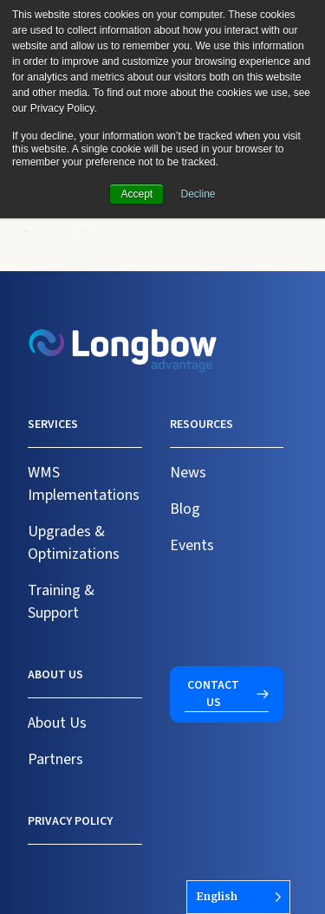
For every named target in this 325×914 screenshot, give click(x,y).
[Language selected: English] (238, 897)
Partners (55, 759)
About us (55, 675)
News (188, 472)
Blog (185, 509)
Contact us (213, 694)
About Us (57, 723)
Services (53, 424)
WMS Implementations (84, 484)
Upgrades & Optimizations (74, 543)
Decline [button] (198, 194)
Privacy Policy (70, 821)
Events (192, 545)
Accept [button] (136, 194)
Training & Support (61, 602)
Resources (201, 424)
